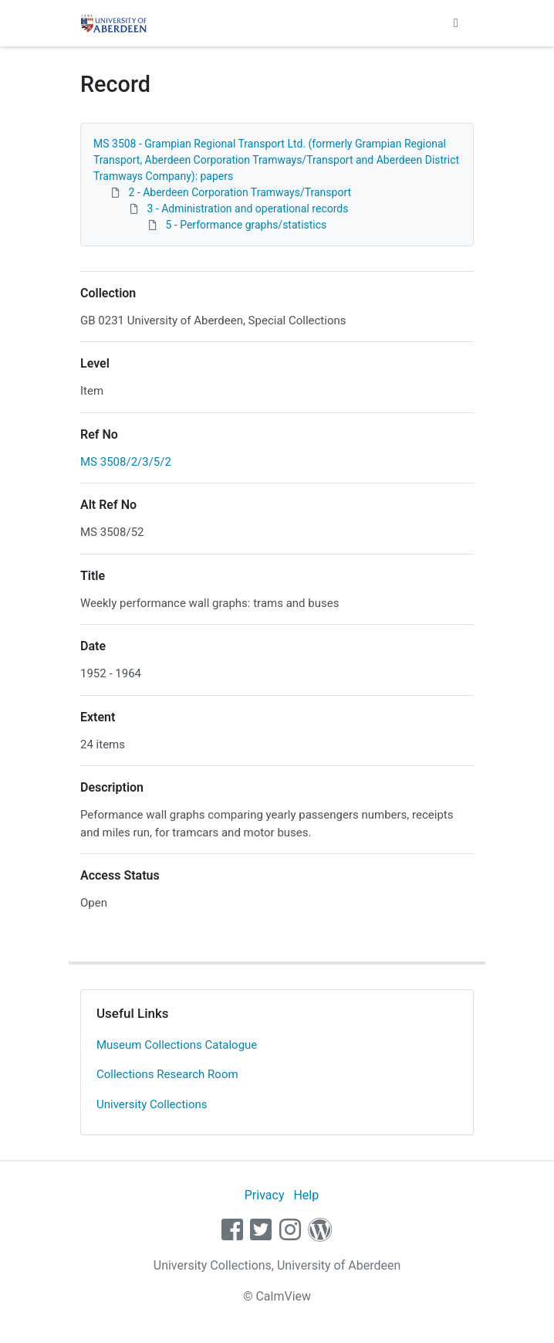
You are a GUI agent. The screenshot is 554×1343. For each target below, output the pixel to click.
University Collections (152, 1104)
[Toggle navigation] (456, 23)
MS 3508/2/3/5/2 (125, 462)
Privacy (265, 1195)
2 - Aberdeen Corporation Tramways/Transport (239, 192)
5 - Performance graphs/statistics (245, 225)
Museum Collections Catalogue (176, 1045)
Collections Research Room (167, 1074)
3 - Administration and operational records (247, 208)
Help (306, 1195)
